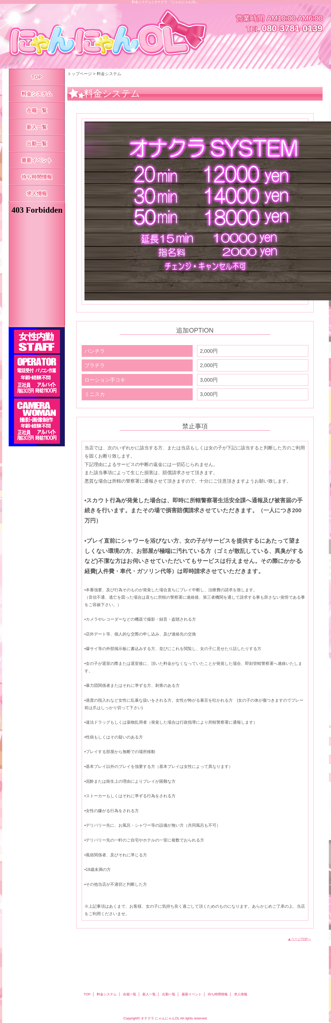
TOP (36, 77)
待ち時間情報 (218, 994)
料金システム (107, 994)
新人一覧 (149, 994)
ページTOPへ (301, 939)
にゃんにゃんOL (167, 1018)
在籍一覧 (129, 994)
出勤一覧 (168, 994)
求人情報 (240, 994)
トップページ (79, 73)
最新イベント (192, 994)
